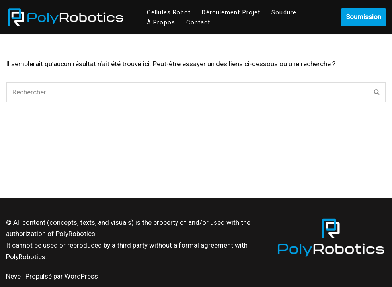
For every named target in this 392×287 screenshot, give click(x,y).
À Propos (161, 22)
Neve (13, 276)
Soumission (363, 17)
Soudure (283, 12)
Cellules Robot (169, 12)
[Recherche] (187, 92)
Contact (198, 22)
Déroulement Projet (231, 12)
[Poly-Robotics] (65, 17)
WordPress (81, 276)
